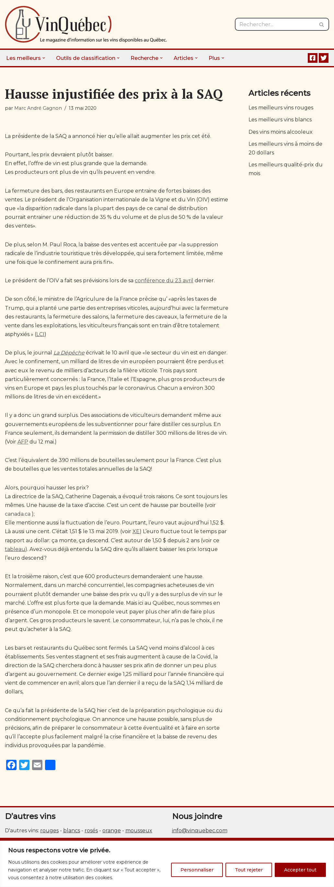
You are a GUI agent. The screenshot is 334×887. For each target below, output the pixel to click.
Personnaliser (196, 870)
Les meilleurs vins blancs (280, 120)
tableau (15, 549)
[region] (167, 864)
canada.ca (17, 514)
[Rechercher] (275, 24)
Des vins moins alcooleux (280, 132)
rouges (49, 830)
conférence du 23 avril (164, 280)
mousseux (138, 830)
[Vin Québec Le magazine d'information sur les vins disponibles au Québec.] (86, 24)
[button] (43, 58)
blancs (71, 830)
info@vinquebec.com (199, 830)
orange (111, 830)
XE (136, 531)
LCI (40, 334)
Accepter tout (300, 870)
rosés (91, 830)
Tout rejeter (249, 870)
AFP (22, 442)
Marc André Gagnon (38, 108)
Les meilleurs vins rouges (280, 108)
